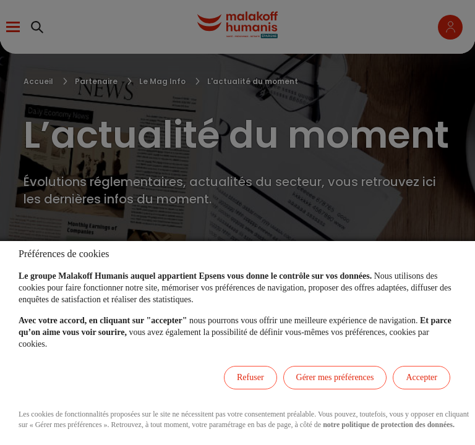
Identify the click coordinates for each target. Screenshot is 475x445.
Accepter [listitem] (421, 377)
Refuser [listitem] (250, 377)
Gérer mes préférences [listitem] (335, 377)
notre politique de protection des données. (389, 424)
